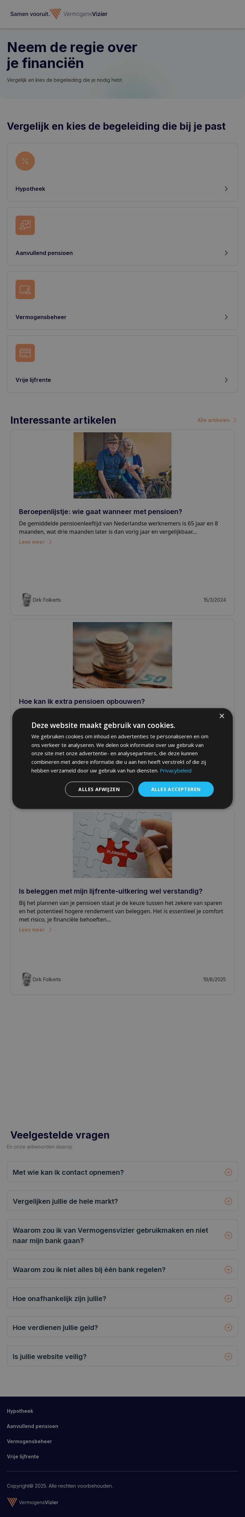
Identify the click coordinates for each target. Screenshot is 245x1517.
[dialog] (122, 758)
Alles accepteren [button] (175, 789)
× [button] (221, 716)
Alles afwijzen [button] (99, 789)
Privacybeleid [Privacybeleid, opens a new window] (176, 770)
